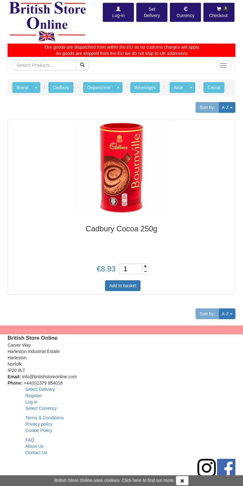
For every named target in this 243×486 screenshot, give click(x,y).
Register (33, 395)
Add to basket (122, 285)
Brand (22, 87)
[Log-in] (118, 12)
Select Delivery (40, 389)
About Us (34, 446)
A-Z (228, 107)
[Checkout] (219, 12)
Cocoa (214, 87)
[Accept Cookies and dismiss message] (182, 480)
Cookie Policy (38, 430)
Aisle (178, 87)
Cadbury (61, 87)
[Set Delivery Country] (152, 12)
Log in (31, 401)
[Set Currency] (185, 12)
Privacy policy (39, 424)
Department (98, 87)
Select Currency (41, 408)
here (137, 480)
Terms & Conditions (44, 417)
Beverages (145, 87)
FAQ (29, 439)
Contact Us (36, 452)
